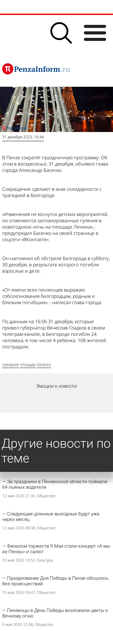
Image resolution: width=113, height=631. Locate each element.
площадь (28, 364)
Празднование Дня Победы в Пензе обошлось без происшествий (55, 580)
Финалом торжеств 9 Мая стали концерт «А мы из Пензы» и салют (56, 548)
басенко (44, 364)
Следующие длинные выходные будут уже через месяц (50, 516)
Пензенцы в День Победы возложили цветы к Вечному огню (55, 613)
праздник (10, 364)
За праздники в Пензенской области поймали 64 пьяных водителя (54, 484)
